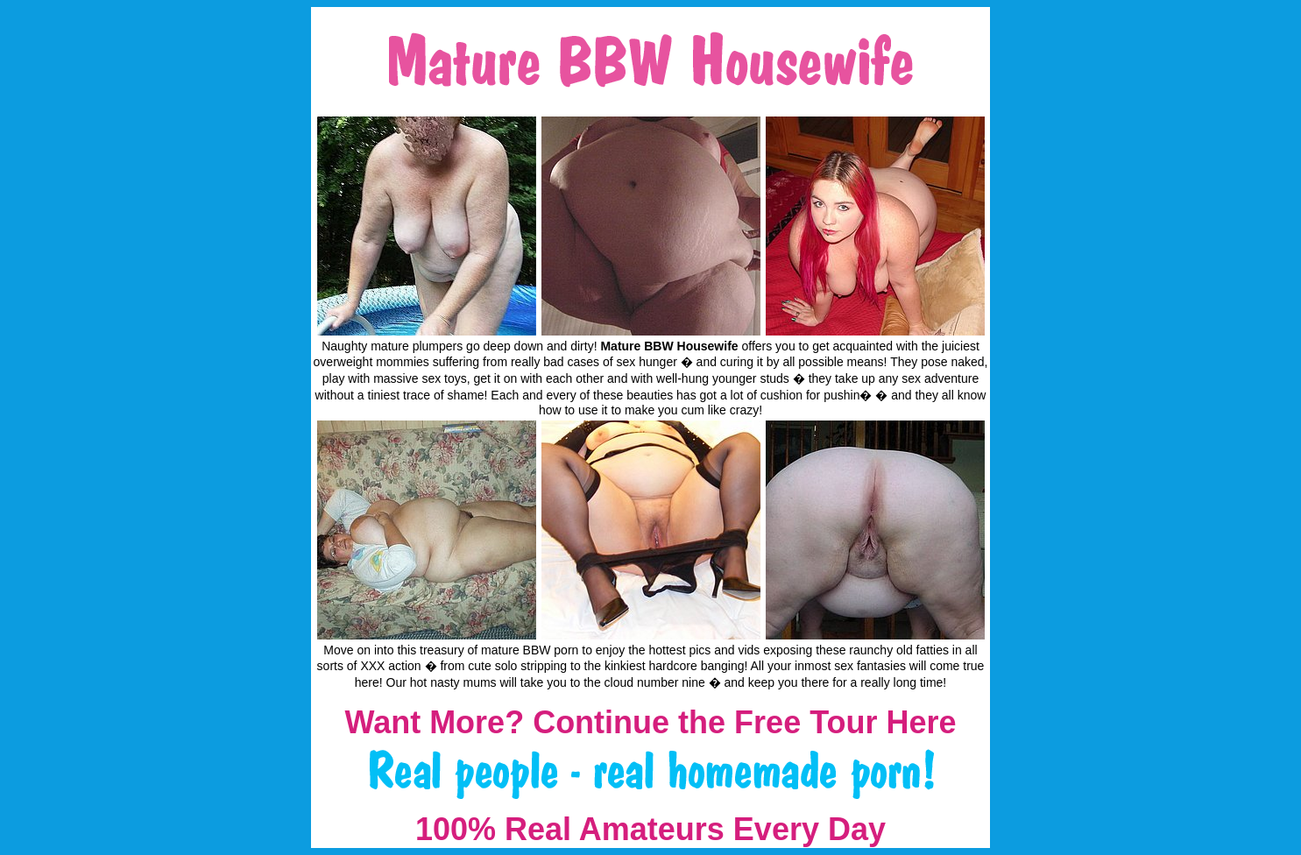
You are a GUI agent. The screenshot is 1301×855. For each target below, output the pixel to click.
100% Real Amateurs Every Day (650, 829)
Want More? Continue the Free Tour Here (650, 722)
